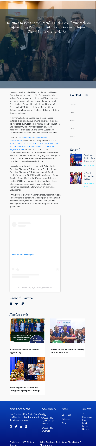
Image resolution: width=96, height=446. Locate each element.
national (72, 121)
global (72, 113)
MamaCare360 (16, 140)
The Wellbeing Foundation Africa (32, 138)
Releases (66, 419)
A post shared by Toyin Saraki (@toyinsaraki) (35, 288)
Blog (64, 423)
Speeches (66, 414)
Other (72, 129)
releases (72, 137)
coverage (72, 105)
